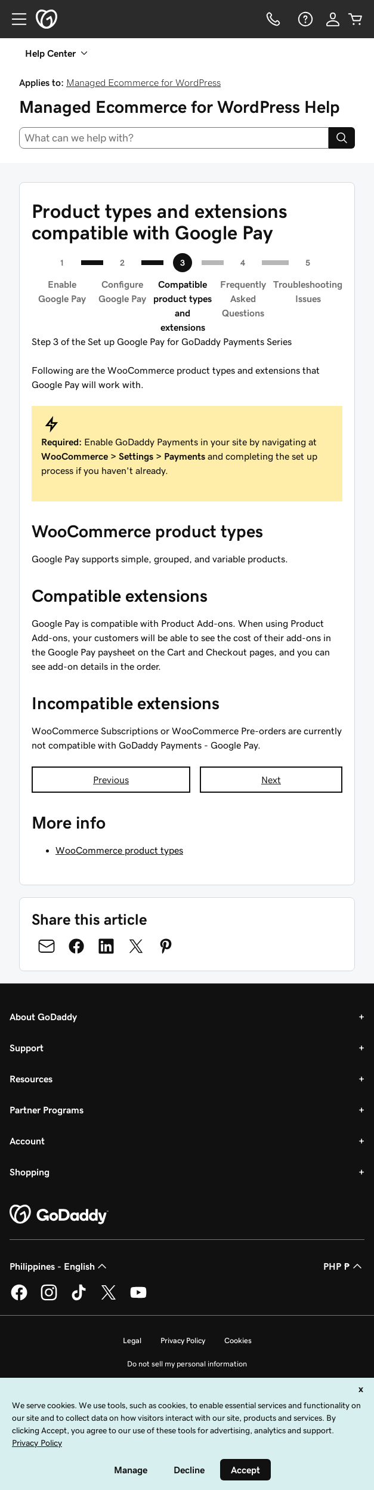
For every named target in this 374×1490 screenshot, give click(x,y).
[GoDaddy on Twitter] (108, 1298)
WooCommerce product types (119, 850)
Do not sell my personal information (187, 1364)
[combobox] (173, 138)
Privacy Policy (182, 1340)
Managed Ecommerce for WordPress (143, 82)
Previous (111, 779)
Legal (132, 1340)
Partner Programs (47, 1110)
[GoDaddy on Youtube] (138, 1298)
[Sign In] (333, 19)
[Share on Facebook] (76, 946)
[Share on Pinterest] (166, 946)
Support (27, 1047)
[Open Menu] (14, 19)
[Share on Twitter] (136, 946)
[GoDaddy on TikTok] (78, 1298)
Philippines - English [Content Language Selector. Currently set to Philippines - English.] (59, 1266)
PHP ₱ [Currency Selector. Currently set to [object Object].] (343, 1266)
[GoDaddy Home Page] (59, 1215)
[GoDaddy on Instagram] (48, 1298)
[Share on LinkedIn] (106, 946)
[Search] (342, 138)
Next (271, 779)
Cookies (238, 1340)
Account (27, 1141)
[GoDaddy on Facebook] (19, 1298)
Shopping (30, 1172)
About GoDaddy (43, 1016)
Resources (31, 1078)
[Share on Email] (46, 946)
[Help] (304, 19)
